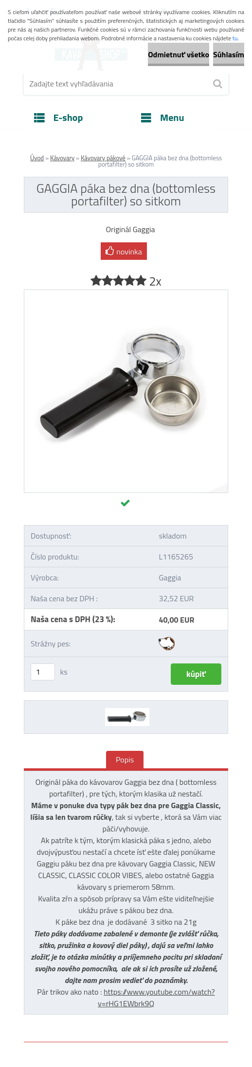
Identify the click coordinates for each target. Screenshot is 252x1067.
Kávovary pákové (103, 158)
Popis (125, 759)
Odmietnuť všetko (178, 54)
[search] (217, 84)
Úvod (37, 158)
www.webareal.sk (126, 1049)
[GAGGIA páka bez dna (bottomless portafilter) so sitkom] (126, 294)
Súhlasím (228, 54)
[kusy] (43, 671)
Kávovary (62, 158)
